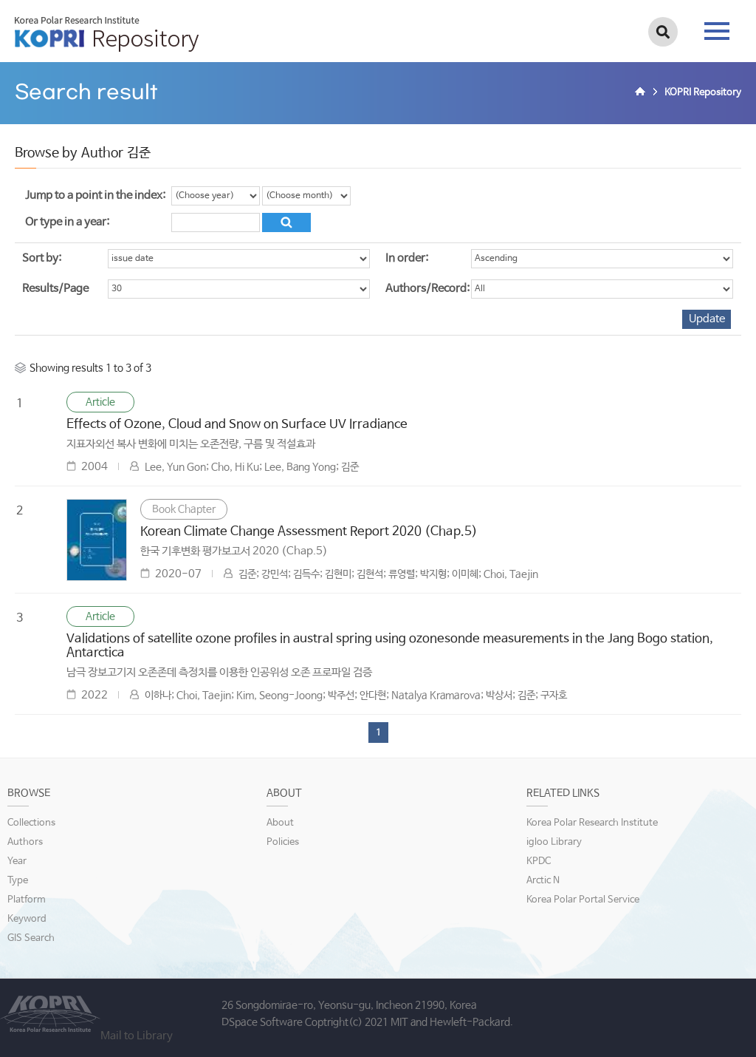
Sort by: (41, 258)
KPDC (538, 861)
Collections (31, 823)
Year (17, 861)
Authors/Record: (427, 288)
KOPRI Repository (107, 34)
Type (17, 880)
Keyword (27, 919)
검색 (663, 32)
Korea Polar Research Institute (592, 823)
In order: (406, 258)
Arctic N (543, 880)
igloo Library (554, 842)
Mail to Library (136, 1036)
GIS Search (31, 938)
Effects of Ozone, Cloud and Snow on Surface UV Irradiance (237, 425)
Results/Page (55, 288)
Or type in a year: (67, 222)
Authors (25, 842)
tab (716, 31)
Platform (26, 899)
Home (642, 93)
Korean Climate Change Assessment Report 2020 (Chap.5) (309, 532)
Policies (283, 842)
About (280, 823)
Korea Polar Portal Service (582, 899)
